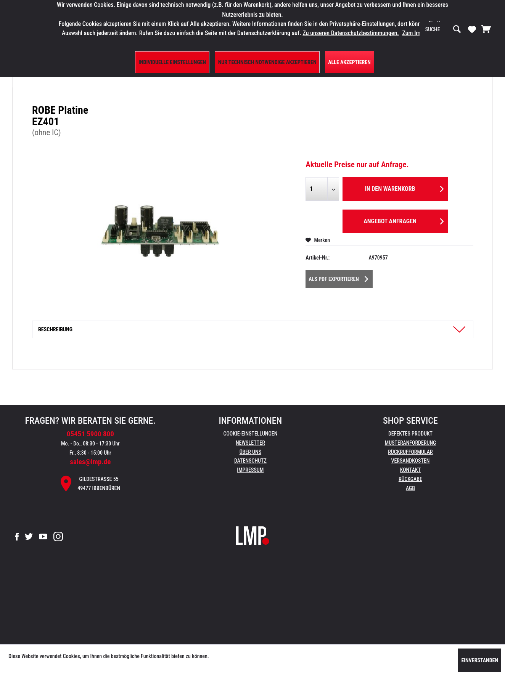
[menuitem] (443, 29)
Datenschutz (250, 461)
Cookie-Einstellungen (250, 434)
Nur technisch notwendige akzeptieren (267, 62)
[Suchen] (457, 29)
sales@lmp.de (90, 461)
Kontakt (410, 470)
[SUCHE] (443, 29)
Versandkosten (410, 461)
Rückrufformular (410, 452)
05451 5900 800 (90, 433)
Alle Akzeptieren (349, 62)
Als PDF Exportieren (338, 277)
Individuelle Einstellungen (172, 62)
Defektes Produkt (410, 434)
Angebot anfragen (403, 220)
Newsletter (250, 443)
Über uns (250, 452)
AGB (410, 488)
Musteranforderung (410, 443)
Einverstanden (479, 660)
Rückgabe (410, 479)
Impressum (250, 470)
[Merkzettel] (472, 29)
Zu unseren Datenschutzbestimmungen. (350, 33)
